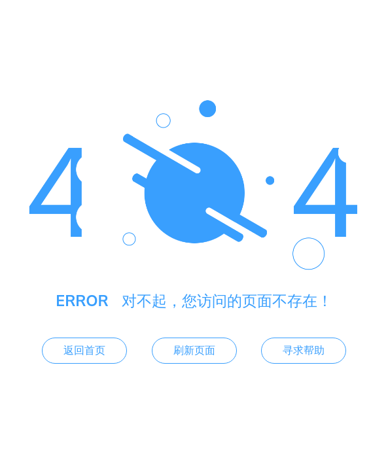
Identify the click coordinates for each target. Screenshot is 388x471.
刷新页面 (194, 350)
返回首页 (84, 350)
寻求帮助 (304, 350)
